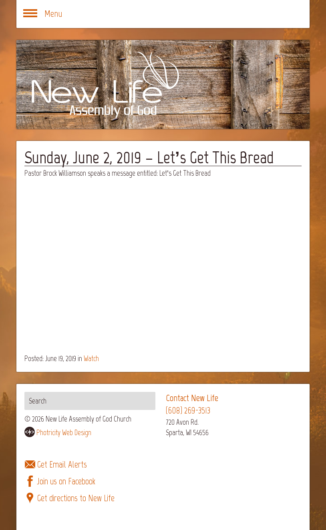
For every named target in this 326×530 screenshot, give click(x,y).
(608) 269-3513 (188, 410)
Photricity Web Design (63, 432)
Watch (91, 358)
